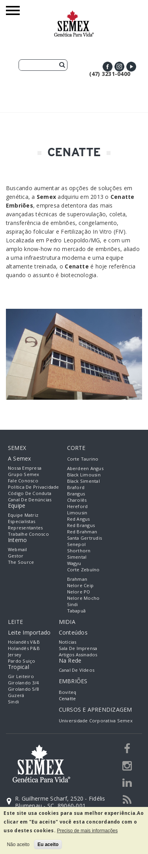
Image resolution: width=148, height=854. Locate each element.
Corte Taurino (83, 459)
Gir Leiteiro (21, 676)
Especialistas (21, 521)
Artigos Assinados (78, 655)
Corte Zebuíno (83, 569)
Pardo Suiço (22, 661)
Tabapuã (76, 611)
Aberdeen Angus (85, 468)
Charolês (77, 500)
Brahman (77, 579)
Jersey (14, 655)
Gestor (15, 556)
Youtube (131, 67)
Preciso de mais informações (87, 830)
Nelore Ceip (80, 585)
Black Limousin (84, 475)
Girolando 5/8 (23, 689)
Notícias (68, 642)
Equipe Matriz (23, 515)
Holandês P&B (24, 648)
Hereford (77, 506)
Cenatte (67, 698)
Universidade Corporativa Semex (96, 721)
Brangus (76, 494)
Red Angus (78, 519)
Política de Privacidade (33, 487)
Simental (77, 557)
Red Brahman (82, 532)
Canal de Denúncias (29, 500)
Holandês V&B (24, 642)
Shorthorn (79, 551)
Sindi (72, 604)
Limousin (77, 513)
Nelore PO (78, 592)
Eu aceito (47, 844)
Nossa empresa (24, 468)
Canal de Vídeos (77, 670)
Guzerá (16, 695)
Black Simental (83, 481)
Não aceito (18, 844)
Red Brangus (81, 525)
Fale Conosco (23, 481)
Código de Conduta (29, 493)
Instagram (119, 67)
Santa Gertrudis (84, 538)
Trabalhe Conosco (28, 534)
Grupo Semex (23, 474)
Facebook (107, 67)
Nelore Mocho (83, 598)
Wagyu (74, 563)
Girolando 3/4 (23, 683)
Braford (76, 487)
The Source (21, 562)
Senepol (76, 544)
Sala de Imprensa (78, 648)
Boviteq (68, 692)
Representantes (25, 528)
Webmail (17, 549)
